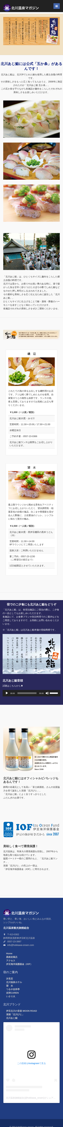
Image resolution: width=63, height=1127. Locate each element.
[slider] (27, 693)
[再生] (6, 693)
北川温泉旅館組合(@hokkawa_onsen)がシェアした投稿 (34, 1098)
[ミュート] (47, 693)
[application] (31, 693)
